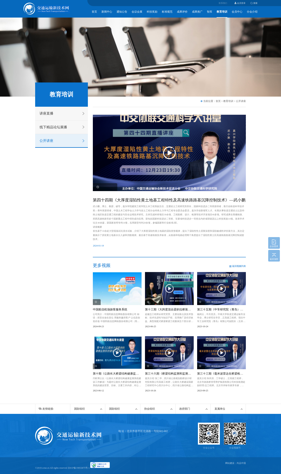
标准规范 (167, 11)
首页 (94, 11)
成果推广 (197, 11)
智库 (209, 11)
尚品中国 (241, 463)
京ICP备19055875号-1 (79, 468)
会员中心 (237, 11)
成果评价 (182, 11)
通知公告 (122, 11)
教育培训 (222, 11)
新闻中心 (106, 11)
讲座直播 (46, 113)
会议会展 (137, 11)
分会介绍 (252, 11)
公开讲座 (46, 141)
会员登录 (241, 3)
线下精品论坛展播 (53, 127)
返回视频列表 (239, 266)
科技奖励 (152, 11)
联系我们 (223, 3)
